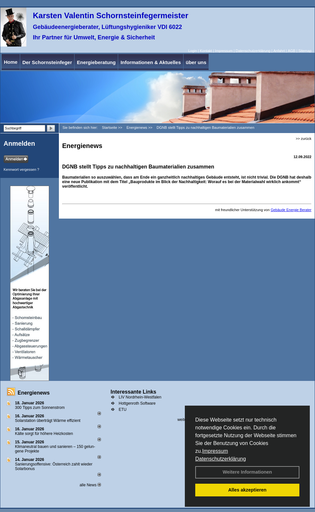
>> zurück (303, 139)
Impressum (215, 451)
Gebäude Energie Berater (291, 210)
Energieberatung (96, 62)
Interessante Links (134, 392)
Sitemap (304, 51)
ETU (123, 409)
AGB (291, 51)
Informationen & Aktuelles (150, 62)
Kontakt (206, 51)
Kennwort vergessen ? (21, 169)
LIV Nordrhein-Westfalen (140, 397)
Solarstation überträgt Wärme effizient (47, 420)
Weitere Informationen (247, 472)
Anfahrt (279, 51)
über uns (196, 62)
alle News (90, 485)
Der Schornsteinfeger (47, 62)
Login (192, 51)
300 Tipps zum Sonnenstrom (40, 407)
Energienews (34, 393)
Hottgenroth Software (137, 403)
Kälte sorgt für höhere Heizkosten (44, 433)
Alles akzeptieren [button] (247, 489)
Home (11, 62)
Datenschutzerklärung (220, 459)
